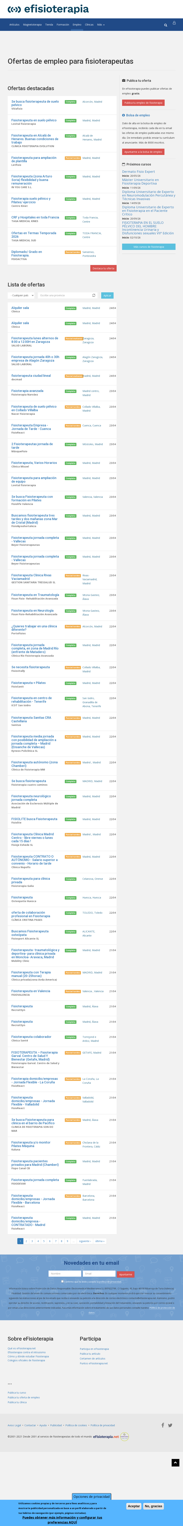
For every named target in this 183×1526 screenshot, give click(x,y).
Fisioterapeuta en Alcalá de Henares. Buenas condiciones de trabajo (34, 140)
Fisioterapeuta (22, 940)
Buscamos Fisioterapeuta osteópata (30, 977)
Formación (63, 24)
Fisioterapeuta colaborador (31, 1086)
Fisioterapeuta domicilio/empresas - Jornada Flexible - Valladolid (33, 1154)
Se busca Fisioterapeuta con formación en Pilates (32, 517)
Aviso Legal (14, 1484)
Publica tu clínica (17, 1461)
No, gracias (153, 1506)
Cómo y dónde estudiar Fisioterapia (28, 1418)
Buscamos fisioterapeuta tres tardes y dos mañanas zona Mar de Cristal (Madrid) (34, 538)
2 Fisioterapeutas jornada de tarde (32, 462)
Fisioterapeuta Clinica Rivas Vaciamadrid (31, 599)
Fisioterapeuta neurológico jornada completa (31, 835)
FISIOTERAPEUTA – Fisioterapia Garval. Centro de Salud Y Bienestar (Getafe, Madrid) (34, 1106)
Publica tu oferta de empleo (24, 1457)
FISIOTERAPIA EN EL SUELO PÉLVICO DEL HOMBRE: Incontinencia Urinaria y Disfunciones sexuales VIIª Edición (148, 227)
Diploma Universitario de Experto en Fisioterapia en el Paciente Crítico (148, 210)
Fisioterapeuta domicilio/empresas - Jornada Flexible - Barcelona (33, 1258)
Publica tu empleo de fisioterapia (143, 102)
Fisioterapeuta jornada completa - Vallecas (35, 560)
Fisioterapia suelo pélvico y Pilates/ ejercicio (31, 204)
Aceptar (134, 1506)
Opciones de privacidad (92, 1496)
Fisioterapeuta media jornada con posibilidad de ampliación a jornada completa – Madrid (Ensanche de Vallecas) (33, 777)
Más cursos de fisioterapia (149, 246)
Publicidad (56, 1484)
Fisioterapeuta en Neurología (32, 637)
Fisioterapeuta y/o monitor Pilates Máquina (31, 1200)
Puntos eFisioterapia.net (94, 1422)
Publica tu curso (17, 1452)
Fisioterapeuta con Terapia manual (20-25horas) (31, 1020)
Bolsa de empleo (136, 115)
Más (101, 24)
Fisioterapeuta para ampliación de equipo (33, 498)
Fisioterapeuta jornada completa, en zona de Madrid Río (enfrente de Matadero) (35, 677)
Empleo (77, 24)
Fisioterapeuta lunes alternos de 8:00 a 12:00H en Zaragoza (34, 350)
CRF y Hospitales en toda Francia (35, 222)
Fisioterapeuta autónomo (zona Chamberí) (34, 800)
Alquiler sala (20, 317)
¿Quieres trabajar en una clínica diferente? (34, 655)
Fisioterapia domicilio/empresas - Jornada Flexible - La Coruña (34, 1133)
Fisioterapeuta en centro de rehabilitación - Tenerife (31, 732)
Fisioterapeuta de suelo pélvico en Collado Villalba (34, 423)
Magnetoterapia (32, 24)
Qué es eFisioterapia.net (22, 1408)
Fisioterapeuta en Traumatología (35, 619)
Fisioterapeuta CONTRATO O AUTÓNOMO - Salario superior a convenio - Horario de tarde (34, 901)
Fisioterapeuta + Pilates (28, 714)
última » (99, 1302)
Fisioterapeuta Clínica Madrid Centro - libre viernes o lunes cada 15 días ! (32, 878)
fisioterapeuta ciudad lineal (31, 388)
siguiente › (85, 1302)
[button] (175, 24)
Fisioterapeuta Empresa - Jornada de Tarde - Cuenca (31, 442)
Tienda (49, 24)
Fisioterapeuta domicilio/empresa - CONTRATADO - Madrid (28, 1281)
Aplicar (107, 304)
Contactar (30, 1484)
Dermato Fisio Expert (138, 171)
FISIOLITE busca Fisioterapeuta (34, 858)
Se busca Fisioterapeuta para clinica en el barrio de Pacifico (33, 1175)
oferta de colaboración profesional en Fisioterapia (30, 958)
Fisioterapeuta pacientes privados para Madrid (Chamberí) (35, 1219)
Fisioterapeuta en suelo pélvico (34, 121)
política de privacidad (110, 1341)
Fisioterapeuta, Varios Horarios (34, 480)
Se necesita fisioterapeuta (30, 697)
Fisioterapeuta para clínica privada (30, 922)
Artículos (14, 24)
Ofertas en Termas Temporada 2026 (33, 241)
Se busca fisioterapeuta (28, 818)
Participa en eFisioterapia (94, 1408)
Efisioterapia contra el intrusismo (27, 1413)
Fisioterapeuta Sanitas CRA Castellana (31, 754)
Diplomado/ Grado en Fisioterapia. (26, 261)
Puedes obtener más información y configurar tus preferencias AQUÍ (62, 1519)
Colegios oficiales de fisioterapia (26, 1422)
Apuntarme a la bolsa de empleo (143, 151)
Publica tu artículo (90, 1413)
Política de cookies (76, 1484)
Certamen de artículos (92, 1418)
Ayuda (43, 1484)
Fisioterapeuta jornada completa (35, 1237)
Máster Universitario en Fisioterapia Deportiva (140, 181)
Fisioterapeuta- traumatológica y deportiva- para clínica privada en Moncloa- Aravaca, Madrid (35, 998)
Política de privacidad (103, 1484)
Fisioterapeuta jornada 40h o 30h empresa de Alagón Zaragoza (35, 370)
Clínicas (89, 24)
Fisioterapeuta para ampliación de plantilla (33, 161)
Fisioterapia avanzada (27, 404)
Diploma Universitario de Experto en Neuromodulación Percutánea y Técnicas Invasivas (148, 195)
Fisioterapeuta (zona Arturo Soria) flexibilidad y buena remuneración (31, 183)
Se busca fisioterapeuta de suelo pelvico (35, 103)
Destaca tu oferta (100, 277)
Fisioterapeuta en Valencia (30, 1038)
